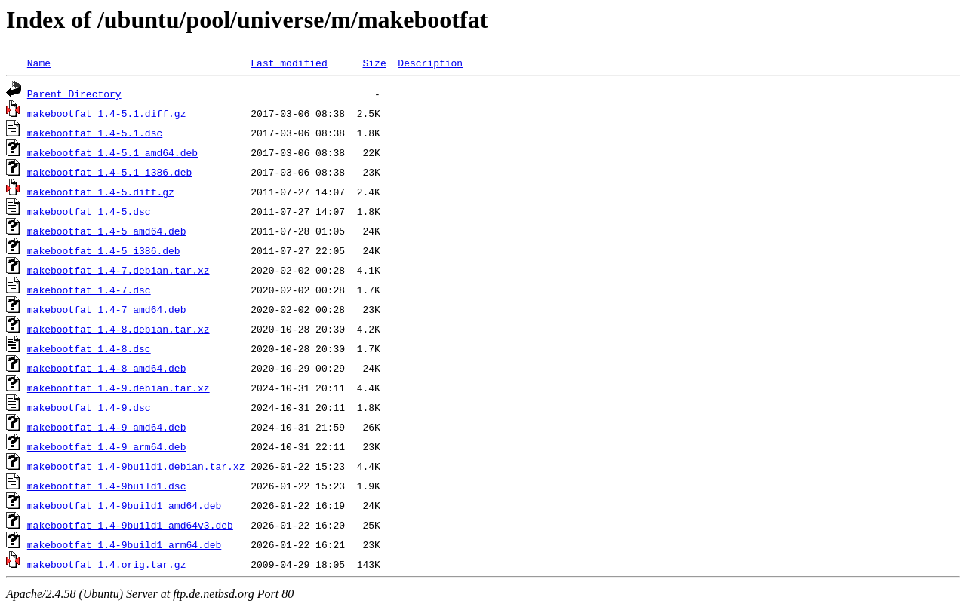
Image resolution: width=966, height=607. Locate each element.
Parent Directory (74, 93)
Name (39, 62)
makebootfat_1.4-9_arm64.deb (106, 446)
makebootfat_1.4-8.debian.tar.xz (118, 329)
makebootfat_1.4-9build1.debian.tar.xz (136, 466)
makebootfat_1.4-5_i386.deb (103, 250)
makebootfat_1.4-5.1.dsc (94, 132)
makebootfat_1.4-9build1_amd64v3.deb (130, 525)
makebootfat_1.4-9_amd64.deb (106, 427)
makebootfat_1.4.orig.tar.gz (106, 564)
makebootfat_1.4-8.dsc (89, 348)
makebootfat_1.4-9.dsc (89, 407)
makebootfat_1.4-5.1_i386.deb (109, 172)
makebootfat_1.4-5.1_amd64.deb (112, 152)
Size (374, 62)
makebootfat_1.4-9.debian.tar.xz (118, 387)
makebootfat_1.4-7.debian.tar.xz (118, 270)
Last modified (289, 62)
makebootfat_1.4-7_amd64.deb (106, 309)
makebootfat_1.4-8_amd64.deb (106, 368)
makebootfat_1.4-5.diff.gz (100, 191)
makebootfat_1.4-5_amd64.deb (106, 231)
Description (430, 62)
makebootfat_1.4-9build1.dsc (106, 485)
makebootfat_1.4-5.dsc (89, 211)
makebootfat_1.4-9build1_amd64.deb (124, 505)
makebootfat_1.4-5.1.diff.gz (106, 113)
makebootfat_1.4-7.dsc (89, 289)
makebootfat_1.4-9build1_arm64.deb (124, 544)
